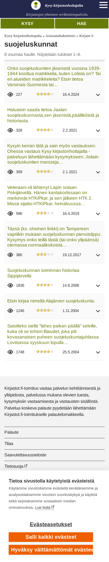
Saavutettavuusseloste (25, 454)
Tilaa (8, 443)
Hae (81, 23)
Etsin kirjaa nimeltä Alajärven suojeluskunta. (51, 300)
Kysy (27, 23)
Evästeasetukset (51, 524)
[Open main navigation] (103, 5)
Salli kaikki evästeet (51, 537)
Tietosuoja (13, 466)
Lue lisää (42, 507)
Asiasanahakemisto (60, 35)
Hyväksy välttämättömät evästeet (52, 550)
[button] (98, 97)
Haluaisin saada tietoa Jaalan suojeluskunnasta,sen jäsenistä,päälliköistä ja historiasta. (53, 115)
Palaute (11, 432)
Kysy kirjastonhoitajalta (23, 35)
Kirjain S (86, 35)
